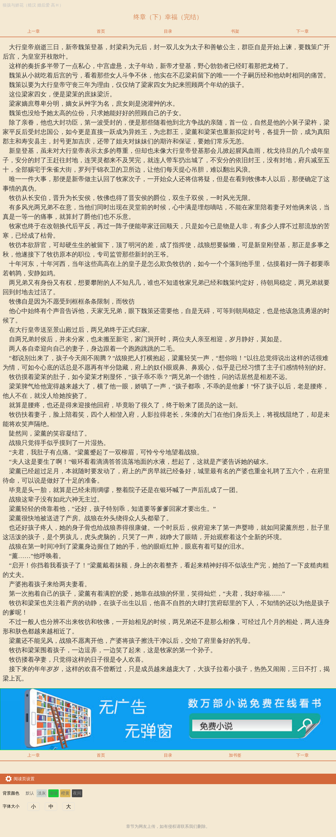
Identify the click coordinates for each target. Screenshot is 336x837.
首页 (101, 31)
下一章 (302, 31)
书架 (235, 31)
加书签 (235, 755)
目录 (168, 31)
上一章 (33, 31)
